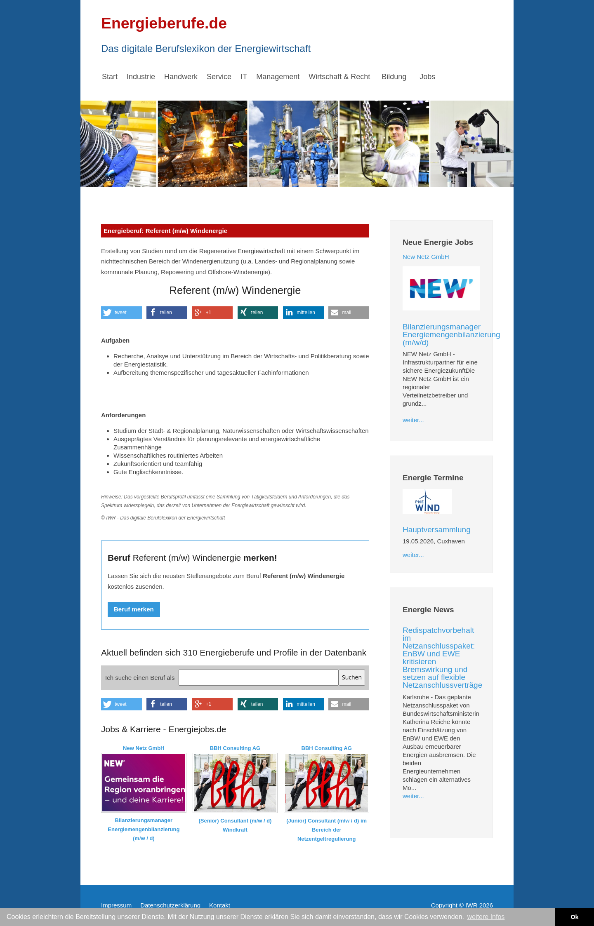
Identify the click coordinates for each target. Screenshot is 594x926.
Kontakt (219, 905)
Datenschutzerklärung (170, 905)
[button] (121, 312)
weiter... (413, 419)
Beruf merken (134, 609)
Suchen (352, 677)
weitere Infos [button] (486, 916)
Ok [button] (574, 917)
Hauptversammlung (437, 529)
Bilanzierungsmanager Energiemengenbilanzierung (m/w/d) (451, 334)
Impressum (116, 905)
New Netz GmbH (426, 256)
